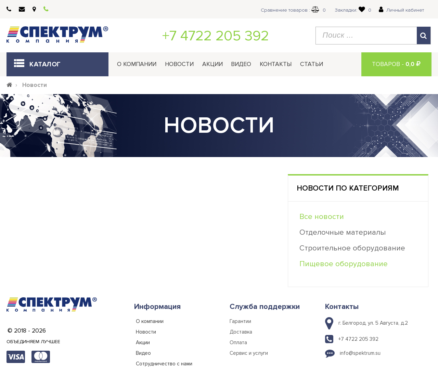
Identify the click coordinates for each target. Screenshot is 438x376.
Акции (212, 64)
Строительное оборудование (352, 248)
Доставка (241, 332)
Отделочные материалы (342, 232)
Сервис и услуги (249, 353)
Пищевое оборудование (343, 264)
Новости (179, 64)
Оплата (238, 342)
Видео (241, 64)
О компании (136, 64)
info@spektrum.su (360, 353)
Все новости (321, 216)
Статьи (311, 64)
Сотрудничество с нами (164, 364)
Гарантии (240, 321)
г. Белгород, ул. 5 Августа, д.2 (373, 323)
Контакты (276, 64)
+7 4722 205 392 (215, 36)
